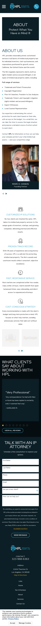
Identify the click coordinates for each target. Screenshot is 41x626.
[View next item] (6, 194)
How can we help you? (11, 497)
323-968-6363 (20, 559)
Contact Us (20, 604)
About (20, 595)
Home (20, 585)
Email (5, 482)
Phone (5, 475)
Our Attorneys (20, 590)
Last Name (6, 468)
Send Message (20, 535)
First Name (6, 460)
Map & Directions (20, 575)
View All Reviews (13, 430)
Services (20, 599)
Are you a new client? (10, 489)
